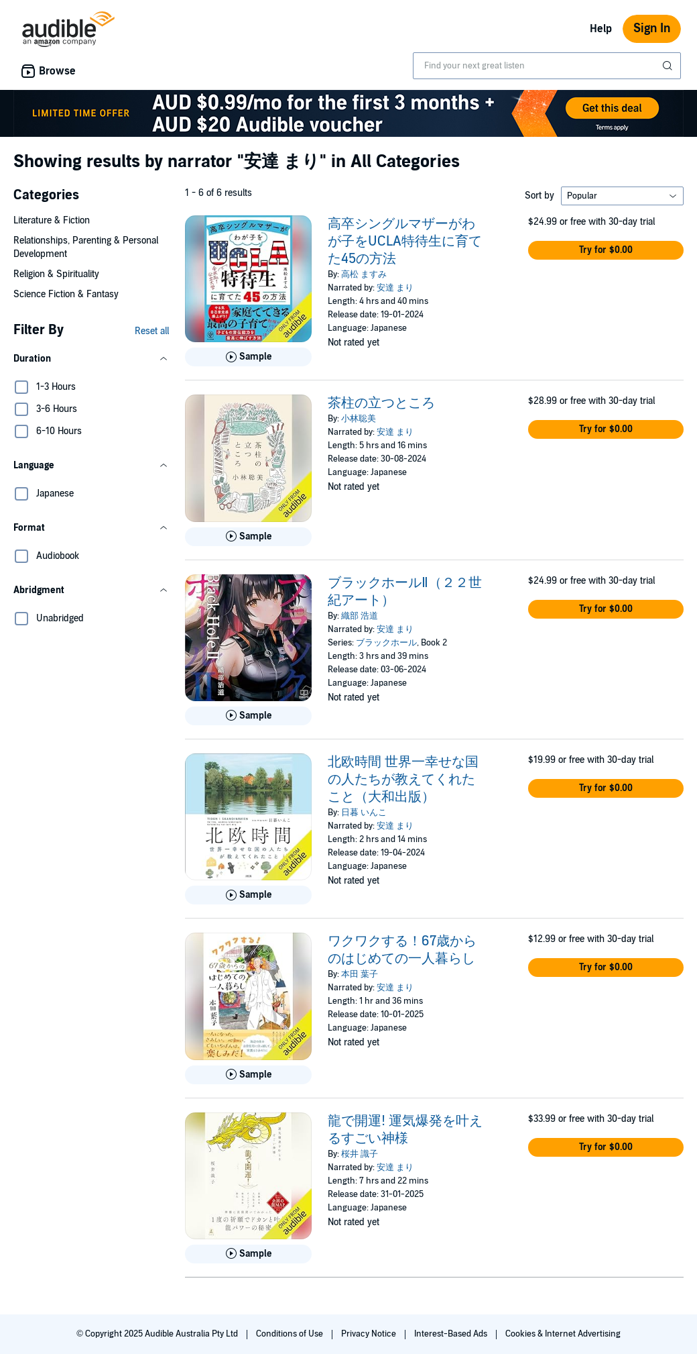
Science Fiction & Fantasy (66, 294)
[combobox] (547, 65)
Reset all (152, 331)
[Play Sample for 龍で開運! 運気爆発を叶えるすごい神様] (248, 1254)
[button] (91, 359)
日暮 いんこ (364, 812)
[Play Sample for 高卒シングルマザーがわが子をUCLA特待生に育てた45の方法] (248, 357)
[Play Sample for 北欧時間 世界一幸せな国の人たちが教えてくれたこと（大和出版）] (248, 895)
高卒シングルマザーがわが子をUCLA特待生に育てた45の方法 (405, 241)
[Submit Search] (669, 65)
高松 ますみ (364, 274)
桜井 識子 (359, 1154)
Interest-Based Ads (451, 1334)
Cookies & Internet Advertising (563, 1334)
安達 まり (395, 287)
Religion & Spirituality (56, 274)
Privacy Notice (369, 1334)
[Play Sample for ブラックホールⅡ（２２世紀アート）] (248, 716)
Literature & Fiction (51, 220)
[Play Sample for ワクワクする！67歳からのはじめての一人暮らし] (248, 1074)
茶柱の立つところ (381, 403)
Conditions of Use (290, 1334)
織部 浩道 (359, 616)
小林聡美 (358, 418)
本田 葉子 (359, 974)
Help (601, 29)
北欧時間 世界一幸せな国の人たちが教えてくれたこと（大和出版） (403, 779)
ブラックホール (386, 642)
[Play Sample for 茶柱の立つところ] (248, 536)
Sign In (651, 28)
